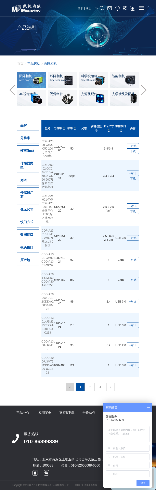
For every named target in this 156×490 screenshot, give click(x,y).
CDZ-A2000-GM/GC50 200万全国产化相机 (47, 148)
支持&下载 (67, 412)
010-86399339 (41, 441)
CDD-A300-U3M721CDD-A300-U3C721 (47, 365)
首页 (20, 63)
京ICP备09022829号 (86, 485)
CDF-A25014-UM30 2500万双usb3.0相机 (47, 238)
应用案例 (44, 412)
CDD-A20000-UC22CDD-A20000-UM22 (47, 301)
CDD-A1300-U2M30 (47, 345)
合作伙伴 (88, 412)
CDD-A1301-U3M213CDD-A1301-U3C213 (47, 325)
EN (96, 8)
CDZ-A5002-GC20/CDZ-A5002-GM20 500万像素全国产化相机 (47, 175)
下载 (133, 151)
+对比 (132, 145)
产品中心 (22, 412)
